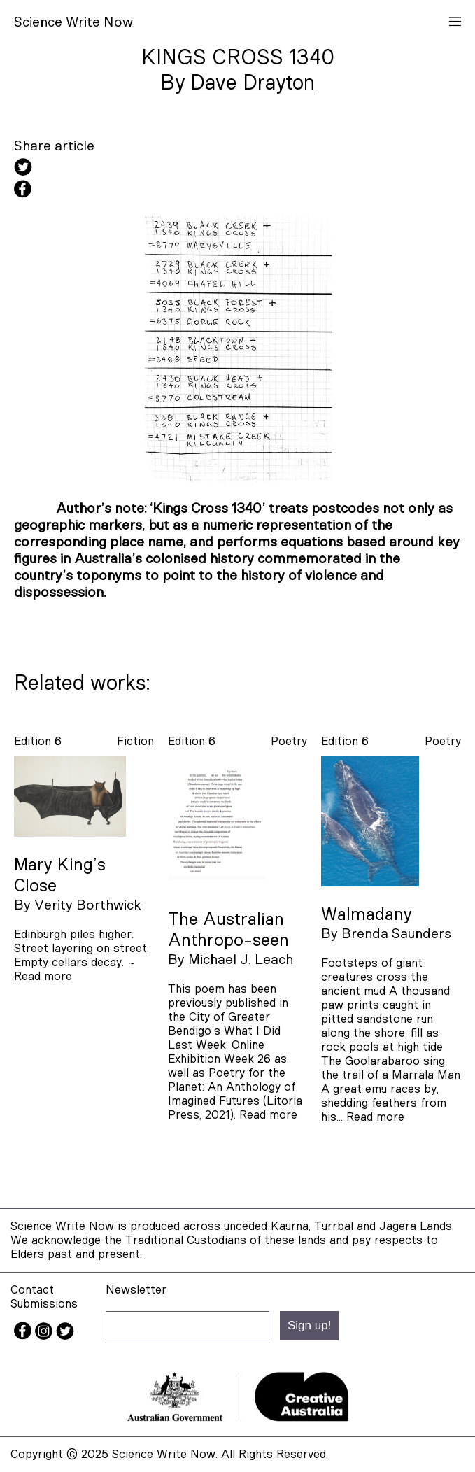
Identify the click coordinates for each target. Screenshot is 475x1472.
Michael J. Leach (240, 960)
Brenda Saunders (396, 934)
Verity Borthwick (87, 905)
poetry (289, 741)
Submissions (44, 1304)
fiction (135, 741)
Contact (32, 1290)
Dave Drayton (252, 83)
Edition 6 (38, 741)
